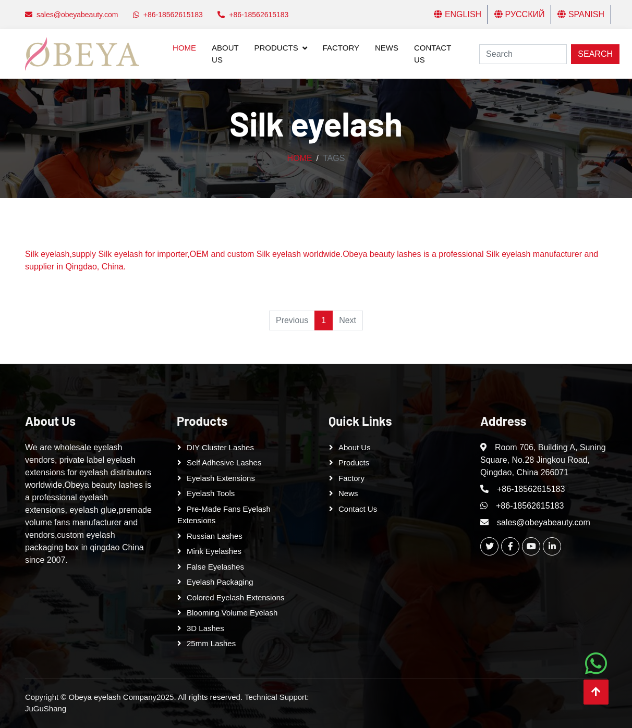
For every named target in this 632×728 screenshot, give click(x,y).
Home (184, 47)
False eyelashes (215, 566)
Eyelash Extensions (221, 478)
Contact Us (432, 53)
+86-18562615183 (531, 489)
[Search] (523, 54)
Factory (341, 47)
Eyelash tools (211, 493)
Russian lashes (214, 536)
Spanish (580, 14)
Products (276, 47)
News (386, 47)
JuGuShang (45, 708)
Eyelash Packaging (220, 581)
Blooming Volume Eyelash (232, 612)
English (457, 14)
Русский (519, 14)
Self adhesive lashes (224, 462)
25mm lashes (211, 643)
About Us (225, 53)
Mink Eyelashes (214, 551)
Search (595, 54)
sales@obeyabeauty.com (543, 522)
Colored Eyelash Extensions (236, 597)
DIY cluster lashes (220, 447)
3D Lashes (205, 628)
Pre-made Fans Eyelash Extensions (224, 514)
